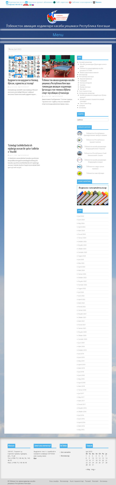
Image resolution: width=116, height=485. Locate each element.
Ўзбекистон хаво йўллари (95, 173)
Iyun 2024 (81, 220)
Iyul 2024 (81, 216)
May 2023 (81, 263)
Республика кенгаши (86, 77)
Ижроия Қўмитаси (86, 79)
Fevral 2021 (82, 325)
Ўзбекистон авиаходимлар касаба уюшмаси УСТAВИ (91, 69)
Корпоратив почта (15, 2)
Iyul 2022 (81, 292)
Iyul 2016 (81, 415)
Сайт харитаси (61, 2)
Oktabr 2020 (82, 335)
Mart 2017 (81, 401)
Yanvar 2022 (82, 310)
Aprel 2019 (81, 364)
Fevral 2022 (82, 307)
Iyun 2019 (81, 357)
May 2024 (81, 223)
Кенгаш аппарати (86, 83)
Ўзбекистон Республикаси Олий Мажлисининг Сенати (95, 154)
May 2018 (81, 379)
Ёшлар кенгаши (85, 87)
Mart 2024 (81, 231)
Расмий (88, 481)
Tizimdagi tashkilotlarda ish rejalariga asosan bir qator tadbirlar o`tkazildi (23, 148)
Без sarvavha (65, 452)
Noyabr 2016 (82, 408)
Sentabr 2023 (82, 252)
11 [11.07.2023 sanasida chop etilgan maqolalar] (96, 458)
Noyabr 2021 (82, 314)
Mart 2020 (81, 346)
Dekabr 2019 (82, 350)
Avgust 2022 (82, 288)
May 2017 (81, 397)
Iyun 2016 (81, 419)
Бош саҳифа (54, 481)
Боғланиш (82, 108)
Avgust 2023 (82, 256)
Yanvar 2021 (82, 328)
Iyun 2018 (81, 375)
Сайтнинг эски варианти (81, 2)
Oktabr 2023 (82, 249)
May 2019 (81, 361)
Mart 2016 (81, 426)
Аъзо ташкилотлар (85, 91)
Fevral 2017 (82, 404)
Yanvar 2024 (82, 238)
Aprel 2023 (81, 267)
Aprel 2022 (81, 299)
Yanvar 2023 (82, 274)
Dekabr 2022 (82, 278)
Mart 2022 (81, 303)
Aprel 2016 (81, 422)
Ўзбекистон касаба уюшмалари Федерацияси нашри (95, 161)
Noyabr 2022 (82, 281)
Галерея (82, 105)
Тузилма (82, 85)
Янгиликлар (24, 87)
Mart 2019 (81, 368)
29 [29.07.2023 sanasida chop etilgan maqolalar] (87, 465)
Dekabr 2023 (82, 241)
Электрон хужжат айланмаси (39, 2)
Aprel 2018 (81, 383)
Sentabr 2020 (82, 339)
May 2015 (81, 430)
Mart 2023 (81, 270)
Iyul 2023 (81, 259)
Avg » (93, 469)
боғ (35, 458)
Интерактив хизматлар (87, 93)
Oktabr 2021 (82, 317)
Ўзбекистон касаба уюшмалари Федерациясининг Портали (95, 148)
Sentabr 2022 (82, 285)
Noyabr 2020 (82, 332)
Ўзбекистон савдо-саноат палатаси (95, 168)
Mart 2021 (81, 321)
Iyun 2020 (81, 343)
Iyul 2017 (81, 393)
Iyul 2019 (81, 354)
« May (88, 469)
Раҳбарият (83, 81)
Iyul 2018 (81, 372)
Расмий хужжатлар (85, 62)
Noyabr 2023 (82, 245)
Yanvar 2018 (82, 390)
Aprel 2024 (81, 227)
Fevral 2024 (82, 234)
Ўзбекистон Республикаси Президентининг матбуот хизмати (95, 134)
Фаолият (83, 89)
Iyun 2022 (81, 296)
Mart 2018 (81, 386)
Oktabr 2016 (82, 412)
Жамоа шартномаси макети (89, 72)
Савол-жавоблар (85, 103)
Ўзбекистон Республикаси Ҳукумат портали (95, 141)
